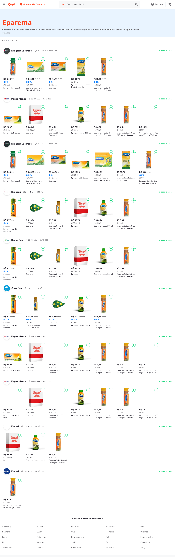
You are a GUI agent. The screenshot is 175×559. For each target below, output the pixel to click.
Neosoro (110, 547)
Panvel (143, 526)
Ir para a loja (165, 50)
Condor (40, 547)
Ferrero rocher (146, 537)
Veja (73, 531)
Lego (4, 537)
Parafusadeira (77, 537)
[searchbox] (99, 4)
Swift (73, 542)
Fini (107, 542)
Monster (40, 542)
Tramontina (7, 547)
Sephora (6, 531)
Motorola (75, 526)
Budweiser (76, 547)
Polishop (144, 531)
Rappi (4, 40)
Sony (142, 547)
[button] (32, 4)
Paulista (40, 526)
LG (3, 542)
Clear (39, 531)
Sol (107, 537)
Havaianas (110, 526)
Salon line (41, 537)
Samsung (6, 526)
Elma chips (145, 542)
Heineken (110, 531)
